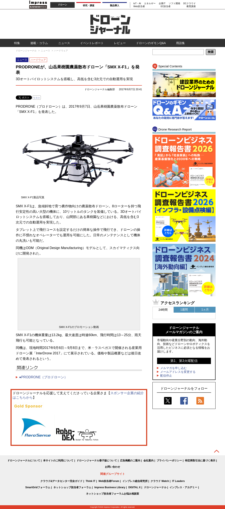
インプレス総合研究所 (135, 481)
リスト (36, 98)
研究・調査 (88, 5)
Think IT (90, 481)
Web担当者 (139, 6)
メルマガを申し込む (173, 368)
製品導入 (114, 5)
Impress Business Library (109, 487)
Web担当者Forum (108, 481)
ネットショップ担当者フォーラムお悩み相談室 (112, 493)
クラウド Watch (160, 481)
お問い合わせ (112, 466)
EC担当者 (166, 6)
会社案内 (148, 460)
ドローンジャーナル (155, 487)
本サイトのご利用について (58, 460)
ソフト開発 (174, 3)
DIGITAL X (134, 487)
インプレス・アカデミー (183, 487)
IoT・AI (137, 3)
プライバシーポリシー (169, 460)
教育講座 (191, 6)
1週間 (184, 309)
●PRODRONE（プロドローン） (43, 377)
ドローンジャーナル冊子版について (97, 460)
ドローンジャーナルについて (23, 460)
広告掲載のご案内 (130, 460)
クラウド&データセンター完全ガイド (61, 481)
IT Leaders (178, 481)
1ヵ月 (205, 309)
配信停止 (166, 375)
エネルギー (150, 3)
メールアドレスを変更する (178, 371)
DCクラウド (189, 3)
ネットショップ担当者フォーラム (72, 487)
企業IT (162, 3)
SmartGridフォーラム (37, 487)
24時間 (163, 309)
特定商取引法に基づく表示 (200, 460)
